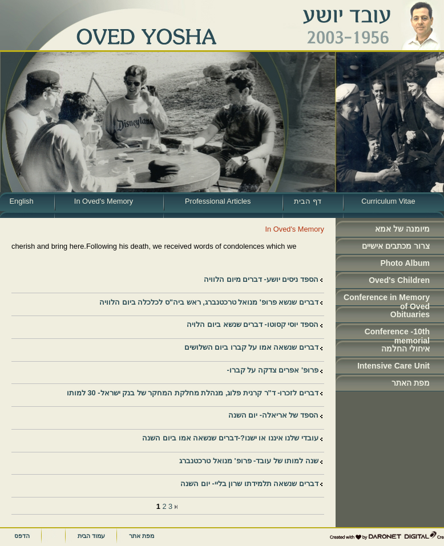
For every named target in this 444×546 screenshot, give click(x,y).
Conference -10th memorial (397, 333)
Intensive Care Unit (393, 365)
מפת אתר (141, 535)
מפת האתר (410, 382)
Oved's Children (399, 280)
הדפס (22, 535)
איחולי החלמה (405, 348)
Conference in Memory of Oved (387, 299)
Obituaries (410, 314)
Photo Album (405, 263)
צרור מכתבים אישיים (396, 245)
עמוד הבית (91, 535)
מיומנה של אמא (402, 228)
